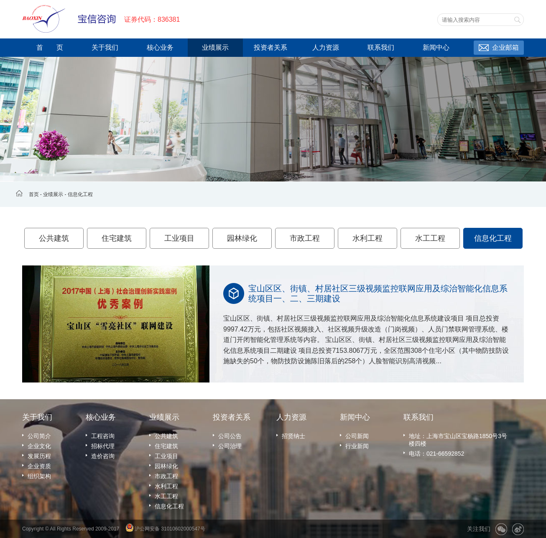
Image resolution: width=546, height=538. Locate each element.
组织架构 (39, 476)
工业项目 (179, 238)
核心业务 (160, 47)
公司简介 (39, 436)
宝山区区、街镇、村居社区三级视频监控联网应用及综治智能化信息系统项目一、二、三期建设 (378, 293)
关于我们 (105, 47)
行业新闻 (357, 446)
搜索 (517, 19)
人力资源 (325, 47)
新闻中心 (436, 47)
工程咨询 (103, 436)
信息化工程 (80, 194)
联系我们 (380, 47)
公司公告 (230, 436)
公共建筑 (54, 238)
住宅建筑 (117, 238)
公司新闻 (357, 436)
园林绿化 (242, 238)
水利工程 (367, 238)
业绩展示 (215, 47)
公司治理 (230, 446)
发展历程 (39, 456)
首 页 (49, 47)
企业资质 (39, 466)
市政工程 (305, 238)
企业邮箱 (505, 47)
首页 (34, 194)
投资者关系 (270, 47)
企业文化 (39, 446)
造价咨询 (103, 456)
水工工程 (430, 238)
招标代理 (103, 446)
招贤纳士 (293, 436)
